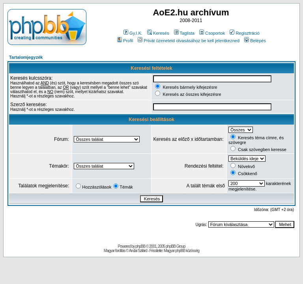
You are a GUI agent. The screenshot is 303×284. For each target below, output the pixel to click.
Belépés (255, 40)
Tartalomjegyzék (26, 57)
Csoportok (212, 33)
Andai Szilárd (138, 250)
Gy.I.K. (132, 33)
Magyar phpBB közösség (181, 250)
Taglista (184, 33)
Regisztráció (245, 33)
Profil (125, 40)
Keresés (158, 33)
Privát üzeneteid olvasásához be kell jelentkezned (188, 40)
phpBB (140, 246)
